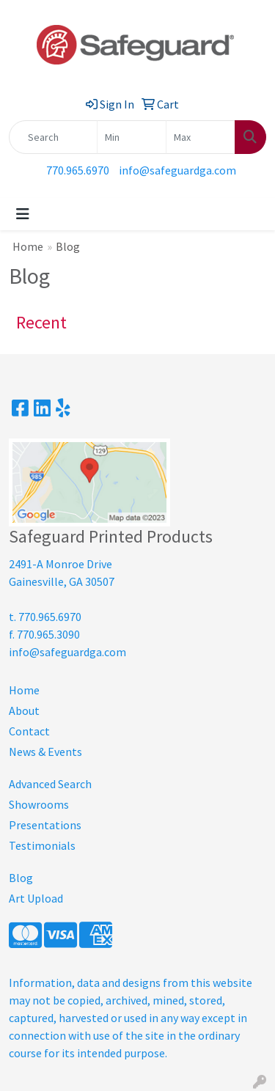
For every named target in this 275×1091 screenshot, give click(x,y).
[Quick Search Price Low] (131, 137)
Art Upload (36, 898)
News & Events (45, 751)
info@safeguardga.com (177, 170)
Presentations (45, 825)
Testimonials (42, 845)
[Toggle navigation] (22, 214)
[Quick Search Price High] (200, 137)
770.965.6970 (77, 170)
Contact (29, 731)
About (24, 710)
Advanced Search (50, 783)
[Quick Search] (53, 137)
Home (27, 246)
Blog (21, 877)
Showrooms (39, 804)
